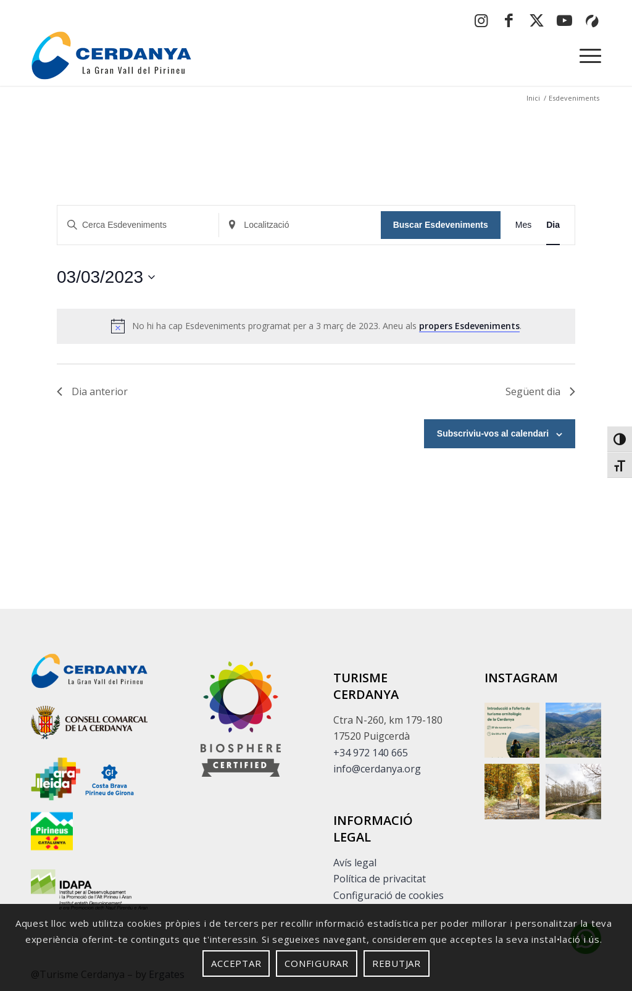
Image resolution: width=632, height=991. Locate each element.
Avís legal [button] (354, 862)
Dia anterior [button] (92, 391)
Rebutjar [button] (396, 963)
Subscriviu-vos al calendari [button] (493, 433)
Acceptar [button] (236, 963)
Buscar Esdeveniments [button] (440, 225)
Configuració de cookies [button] (388, 895)
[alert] (316, 326)
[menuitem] (586, 55)
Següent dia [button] (540, 391)
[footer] (241, 719)
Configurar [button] (317, 963)
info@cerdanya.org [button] (377, 769)
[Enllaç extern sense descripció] (89, 724)
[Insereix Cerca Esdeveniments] (137, 225)
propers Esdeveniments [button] (469, 326)
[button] (619, 439)
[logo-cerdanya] (111, 55)
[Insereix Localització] (299, 225)
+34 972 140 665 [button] (370, 752)
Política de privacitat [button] (379, 878)
